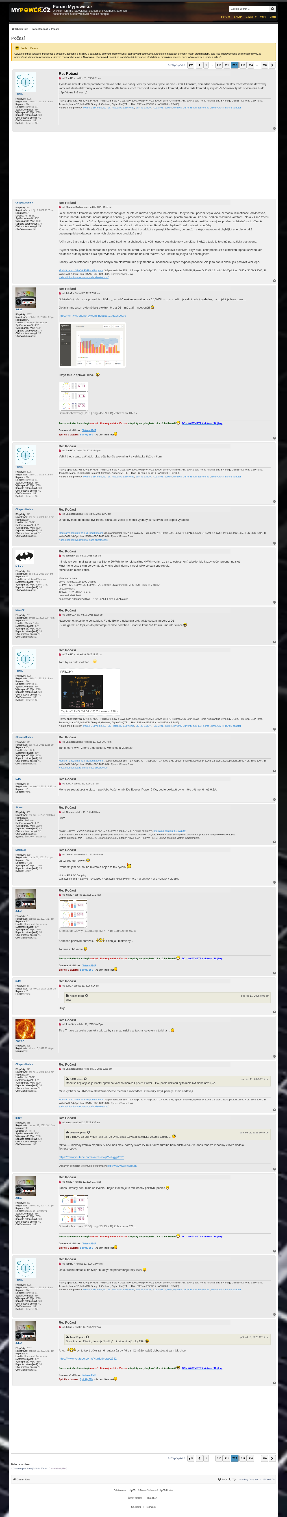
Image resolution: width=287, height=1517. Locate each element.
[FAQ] (222, 1479)
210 (219, 65)
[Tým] (232, 1479)
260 (265, 65)
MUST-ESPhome (92, 107)
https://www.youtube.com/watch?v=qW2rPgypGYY (91, 1157)
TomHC (19, 94)
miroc (18, 1118)
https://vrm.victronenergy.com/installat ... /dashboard (92, 315)
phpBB (132, 1490)
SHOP (238, 16)
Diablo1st (20, 850)
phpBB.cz (152, 1498)
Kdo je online (20, 1464)
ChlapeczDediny (24, 202)
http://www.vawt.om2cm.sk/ (122, 1165)
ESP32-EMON (143, 107)
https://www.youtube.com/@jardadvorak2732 (88, 1358)
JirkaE (18, 309)
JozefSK (19, 1041)
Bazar (249, 16)
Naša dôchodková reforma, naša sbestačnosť (84, 277)
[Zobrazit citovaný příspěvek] (87, 996)
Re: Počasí (68, 73)
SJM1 (18, 779)
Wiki (263, 16)
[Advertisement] (143, 165)
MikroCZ (19, 610)
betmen (19, 566)
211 (227, 65)
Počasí (18, 38)
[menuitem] (35, 29)
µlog (273, 16)
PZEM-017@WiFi (162, 107)
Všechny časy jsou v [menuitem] (256, 1479)
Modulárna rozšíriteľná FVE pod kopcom (81, 270)
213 (243, 65)
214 (251, 65)
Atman (18, 807)
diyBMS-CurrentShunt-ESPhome (191, 107)
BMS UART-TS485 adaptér (226, 107)
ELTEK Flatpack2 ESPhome (118, 107)
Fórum (225, 16)
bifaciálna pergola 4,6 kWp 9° (170, 831)
